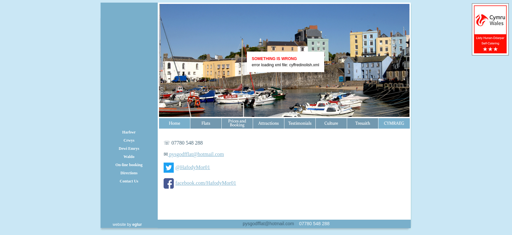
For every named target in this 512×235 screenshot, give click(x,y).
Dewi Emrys (129, 148)
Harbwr (129, 132)
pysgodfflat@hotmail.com (196, 154)
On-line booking (128, 165)
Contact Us (129, 181)
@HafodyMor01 (192, 167)
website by (127, 224)
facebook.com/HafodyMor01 (205, 183)
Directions (128, 173)
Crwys (128, 140)
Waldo (128, 156)
